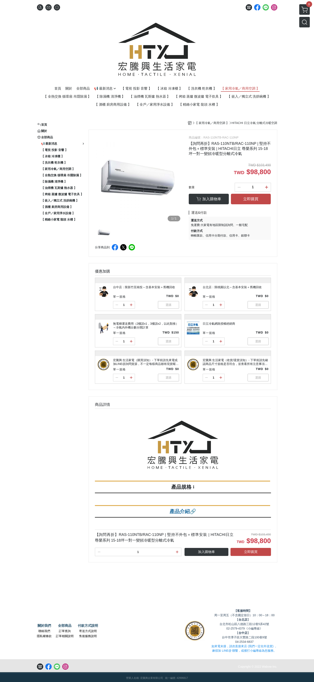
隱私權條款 (44, 636)
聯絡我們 (44, 631)
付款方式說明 (88, 625)
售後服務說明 (88, 636)
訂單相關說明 (65, 636)
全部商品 (64, 625)
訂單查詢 (65, 631)
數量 (192, 187)
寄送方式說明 (88, 631)
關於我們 (44, 625)
